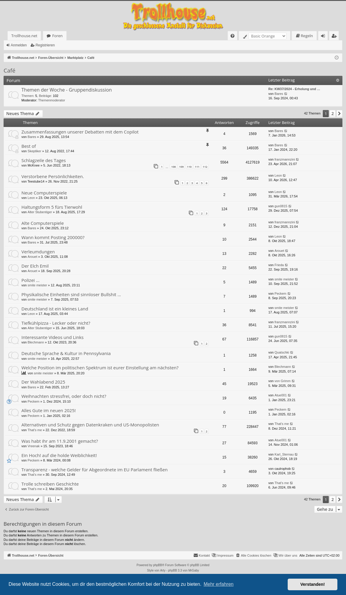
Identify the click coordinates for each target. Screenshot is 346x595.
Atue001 (281, 395)
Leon (278, 175)
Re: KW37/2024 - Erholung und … (294, 89)
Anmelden (19, 45)
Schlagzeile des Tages (43, 160)
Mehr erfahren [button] (218, 584)
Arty (162, 570)
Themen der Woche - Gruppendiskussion (66, 90)
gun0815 (281, 206)
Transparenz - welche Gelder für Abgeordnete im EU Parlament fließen (94, 469)
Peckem (280, 293)
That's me (35, 430)
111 (197, 167)
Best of (28, 146)
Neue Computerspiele (44, 193)
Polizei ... (30, 280)
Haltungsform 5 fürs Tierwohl (51, 207)
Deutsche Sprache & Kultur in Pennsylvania (66, 353)
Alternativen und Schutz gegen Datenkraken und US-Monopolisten (90, 425)
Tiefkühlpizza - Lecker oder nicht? (55, 323)
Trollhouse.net (24, 35)
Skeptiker (34, 151)
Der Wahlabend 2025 (43, 382)
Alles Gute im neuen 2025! (48, 410)
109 (181, 167)
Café (9, 70)
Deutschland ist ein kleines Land (54, 309)
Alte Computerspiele (42, 223)
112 (205, 167)
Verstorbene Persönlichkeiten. (52, 176)
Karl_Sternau (284, 454)
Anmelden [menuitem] (325, 36)
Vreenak (34, 446)
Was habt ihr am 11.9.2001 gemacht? (59, 441)
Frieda (279, 265)
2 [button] (332, 113)
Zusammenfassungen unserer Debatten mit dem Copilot (80, 132)
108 (173, 167)
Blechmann (36, 342)
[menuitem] (232, 35)
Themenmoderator (51, 100)
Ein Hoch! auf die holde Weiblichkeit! (59, 455)
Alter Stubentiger (40, 212)
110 (189, 167)
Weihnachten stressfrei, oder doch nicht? (63, 396)
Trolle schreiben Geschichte (50, 484)
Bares (279, 93)
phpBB (157, 565)
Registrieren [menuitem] (335, 36)
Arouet (32, 256)
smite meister (37, 285)
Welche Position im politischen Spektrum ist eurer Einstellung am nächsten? (100, 367)
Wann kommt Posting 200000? (52, 237)
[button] (339, 113)
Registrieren (45, 45)
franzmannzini (285, 159)
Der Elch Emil (35, 266)
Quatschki (282, 352)
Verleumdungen (38, 252)
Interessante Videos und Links (52, 337)
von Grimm (283, 381)
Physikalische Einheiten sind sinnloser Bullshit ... (71, 294)
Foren (57, 35)
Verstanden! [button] (312, 584)
